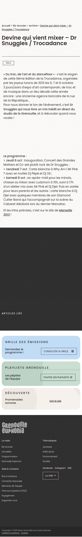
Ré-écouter (19, 25)
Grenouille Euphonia (11, 461)
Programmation (9, 456)
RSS (70, 468)
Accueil (6, 25)
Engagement (8, 495)
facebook (48, 468)
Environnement (50, 456)
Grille (8, 63)
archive (33, 25)
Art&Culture (48, 451)
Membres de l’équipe (12, 486)
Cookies (24, 533)
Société (46, 461)
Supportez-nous (9, 500)
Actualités (6, 451)
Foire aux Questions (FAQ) (14, 490)
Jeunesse (47, 447)
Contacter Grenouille (12, 481)
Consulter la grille (59, 351)
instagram (60, 468)
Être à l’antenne (9, 476)
